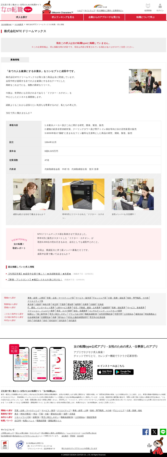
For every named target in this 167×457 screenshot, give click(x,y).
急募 (54, 317)
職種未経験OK (91, 314)
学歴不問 (118, 314)
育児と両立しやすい (58, 314)
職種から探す (7, 410)
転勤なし (31, 314)
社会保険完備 (33, 317)
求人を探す (21, 17)
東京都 (30, 304)
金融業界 (106, 307)
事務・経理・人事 (80, 410)
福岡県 (78, 304)
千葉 (41, 414)
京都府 (93, 304)
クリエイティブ (64, 410)
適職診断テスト (55, 421)
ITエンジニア (119, 410)
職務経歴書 (41, 421)
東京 (16, 414)
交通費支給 (46, 317)
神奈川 (23, 414)
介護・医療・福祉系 (116, 298)
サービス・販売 (48, 410)
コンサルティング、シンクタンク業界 (105, 311)
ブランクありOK (76, 314)
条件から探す (7, 417)
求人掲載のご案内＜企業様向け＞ (110, 10)
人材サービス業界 (64, 307)
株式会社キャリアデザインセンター (26, 436)
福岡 (65, 414)
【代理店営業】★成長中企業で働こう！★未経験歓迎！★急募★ (39, 274)
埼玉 (35, 414)
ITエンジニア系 (99, 298)
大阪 (47, 414)
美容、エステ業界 (64, 311)
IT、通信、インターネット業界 (41, 307)
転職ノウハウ (7, 421)
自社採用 (80, 436)
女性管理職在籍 (106, 314)
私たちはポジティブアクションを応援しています (79, 448)
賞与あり (62, 317)
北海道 (101, 304)
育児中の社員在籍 (97, 317)
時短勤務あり (151, 314)
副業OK (36, 417)
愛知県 (70, 304)
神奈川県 (47, 304)
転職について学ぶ (146, 17)
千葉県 (63, 304)
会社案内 (65, 436)
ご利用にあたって (7, 433)
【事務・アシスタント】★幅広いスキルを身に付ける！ (35, 279)
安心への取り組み (21, 433)
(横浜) (28, 414)
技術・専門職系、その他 (137, 298)
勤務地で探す (7, 414)
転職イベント (29, 421)
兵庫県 (85, 304)
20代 (30, 320)
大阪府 (38, 304)
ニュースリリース (73, 433)
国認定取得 (91, 417)
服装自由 (139, 314)
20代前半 (63, 320)
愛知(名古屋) (56, 414)
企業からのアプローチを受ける (104, 17)
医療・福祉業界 (118, 307)
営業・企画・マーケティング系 (60, 298)
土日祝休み (129, 314)
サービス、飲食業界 (136, 307)
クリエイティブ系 (35, 301)
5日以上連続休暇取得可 (78, 317)
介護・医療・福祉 (134, 410)
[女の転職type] (6, 436)
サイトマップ (89, 10)
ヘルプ (80, 10)
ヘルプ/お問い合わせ (89, 433)
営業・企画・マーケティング (27, 410)
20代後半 (37, 320)
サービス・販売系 (83, 298)
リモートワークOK (23, 417)
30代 (45, 320)
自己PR (18, 421)
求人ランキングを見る (63, 17)
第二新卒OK (42, 314)
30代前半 (53, 320)
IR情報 (72, 436)
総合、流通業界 (80, 311)
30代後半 (72, 320)
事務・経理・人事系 (36, 298)
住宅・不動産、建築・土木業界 (87, 307)
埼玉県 (55, 304)
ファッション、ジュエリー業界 (41, 311)
